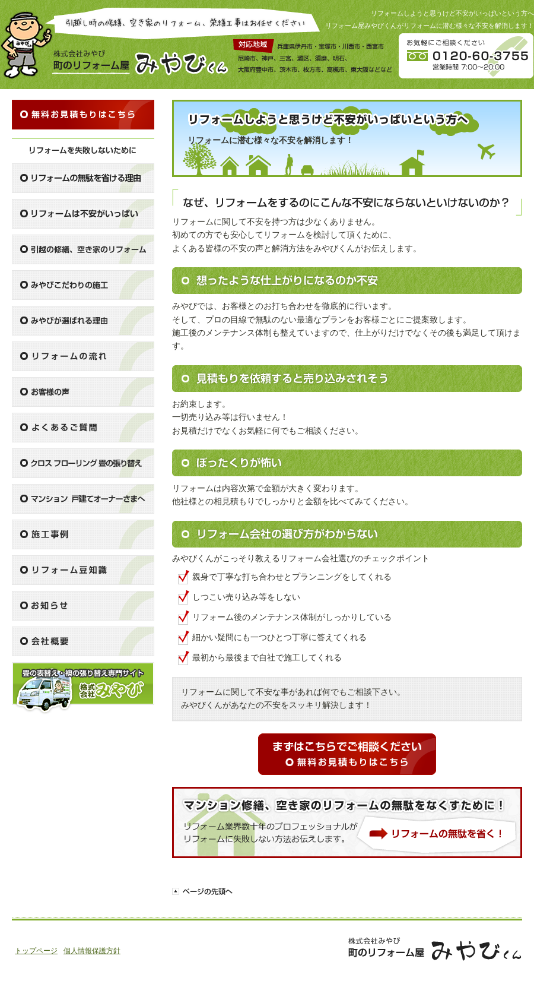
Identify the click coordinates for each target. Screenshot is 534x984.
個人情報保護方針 (91, 951)
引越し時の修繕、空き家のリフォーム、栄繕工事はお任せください (182, 23)
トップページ (36, 951)
